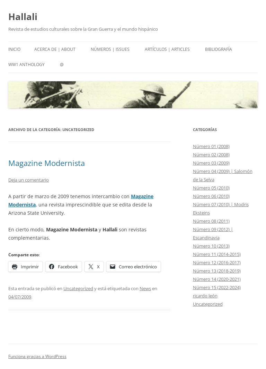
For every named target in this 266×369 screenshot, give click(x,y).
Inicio (14, 49)
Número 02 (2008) (211, 154)
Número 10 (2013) (211, 246)
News (145, 288)
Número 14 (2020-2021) (217, 279)
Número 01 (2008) (211, 146)
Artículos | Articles (167, 49)
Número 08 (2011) (211, 221)
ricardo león (205, 296)
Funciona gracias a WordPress (37, 356)
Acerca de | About (55, 49)
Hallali (22, 16)
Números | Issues (110, 49)
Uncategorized (78, 288)
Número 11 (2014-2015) (217, 254)
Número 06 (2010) (211, 196)
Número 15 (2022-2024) (217, 287)
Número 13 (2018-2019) (217, 271)
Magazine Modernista (46, 163)
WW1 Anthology (26, 64)
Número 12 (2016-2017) (217, 262)
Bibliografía (218, 49)
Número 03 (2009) (211, 163)
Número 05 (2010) (211, 188)
